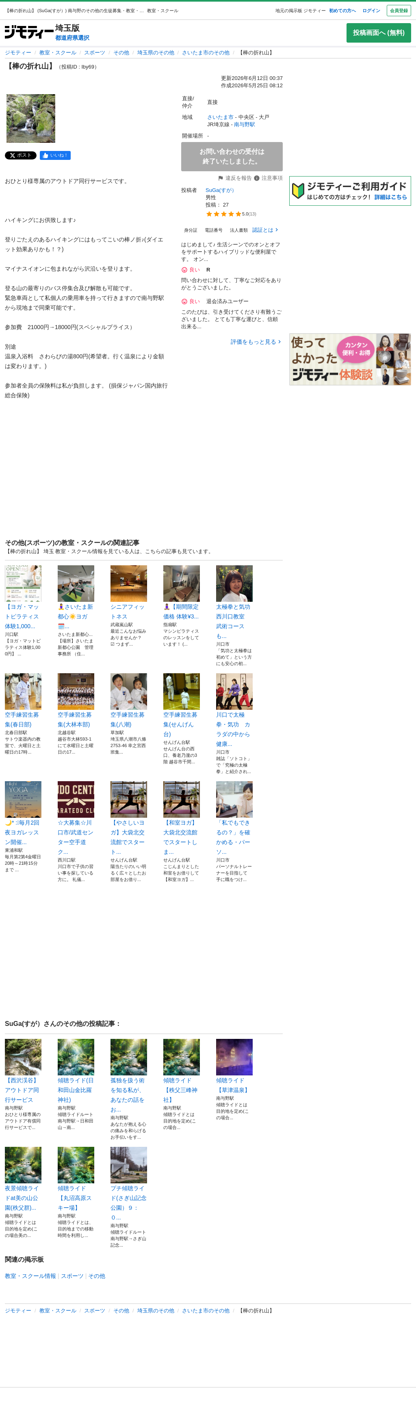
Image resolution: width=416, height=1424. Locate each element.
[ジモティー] (29, 32)
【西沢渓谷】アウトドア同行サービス (23, 1071)
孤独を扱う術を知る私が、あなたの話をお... (128, 1076)
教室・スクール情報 (30, 1276)
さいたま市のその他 (206, 53)
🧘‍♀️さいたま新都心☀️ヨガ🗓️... (76, 597)
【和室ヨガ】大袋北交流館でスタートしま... (181, 818)
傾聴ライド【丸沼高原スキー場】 (76, 1179)
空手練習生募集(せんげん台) (181, 705)
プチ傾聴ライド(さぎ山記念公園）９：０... (128, 1184)
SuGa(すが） (221, 190)
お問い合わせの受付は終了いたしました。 (231, 156)
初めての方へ (342, 10)
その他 (121, 53)
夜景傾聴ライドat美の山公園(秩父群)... (23, 1179)
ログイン (371, 10)
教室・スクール (57, 53)
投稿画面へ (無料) (379, 32)
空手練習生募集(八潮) (128, 700)
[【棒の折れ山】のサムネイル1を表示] (31, 118)
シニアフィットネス (128, 592)
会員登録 (399, 10)
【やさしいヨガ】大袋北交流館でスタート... (128, 818)
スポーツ (94, 53)
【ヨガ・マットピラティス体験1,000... (23, 597)
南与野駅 (244, 124)
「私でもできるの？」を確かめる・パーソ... (234, 818)
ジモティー (18, 53)
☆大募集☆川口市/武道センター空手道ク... (76, 818)
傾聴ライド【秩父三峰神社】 (181, 1071)
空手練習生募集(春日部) (23, 700)
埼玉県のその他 (155, 53)
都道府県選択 (72, 37)
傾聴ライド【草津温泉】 (234, 1066)
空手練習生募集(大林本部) (76, 700)
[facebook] (55, 155)
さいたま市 (220, 117)
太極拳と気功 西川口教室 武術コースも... (234, 602)
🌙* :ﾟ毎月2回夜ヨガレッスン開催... (23, 813)
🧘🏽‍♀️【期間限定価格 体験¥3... (181, 592)
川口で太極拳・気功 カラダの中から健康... (234, 710)
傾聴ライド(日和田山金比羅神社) (76, 1071)
